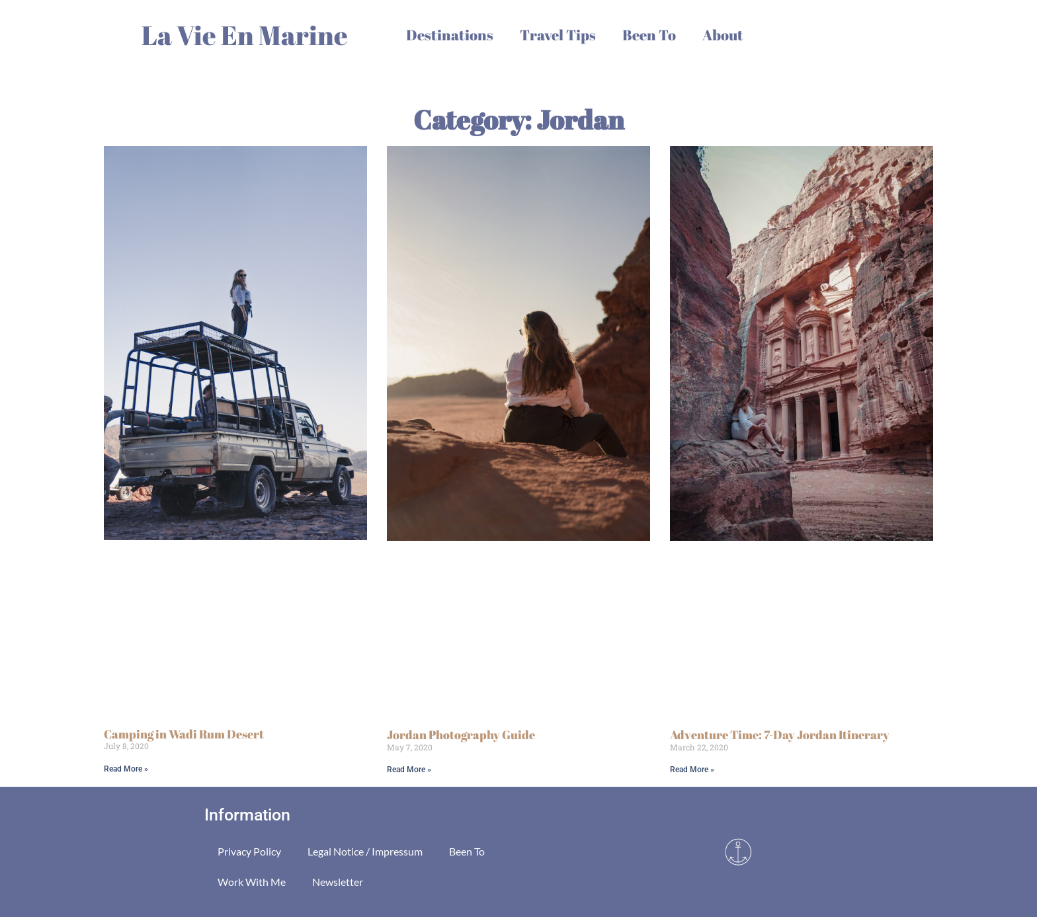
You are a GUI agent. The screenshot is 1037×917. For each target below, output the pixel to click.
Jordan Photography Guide (461, 734)
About (722, 34)
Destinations (449, 34)
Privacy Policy (249, 851)
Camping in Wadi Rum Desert (184, 734)
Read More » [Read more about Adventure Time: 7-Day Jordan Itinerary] (692, 769)
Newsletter (337, 881)
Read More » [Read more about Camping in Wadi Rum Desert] (126, 769)
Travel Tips (558, 34)
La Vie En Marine (245, 35)
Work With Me (252, 881)
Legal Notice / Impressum (365, 851)
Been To (649, 34)
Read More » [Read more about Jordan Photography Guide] (409, 769)
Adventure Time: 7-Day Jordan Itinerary (780, 734)
